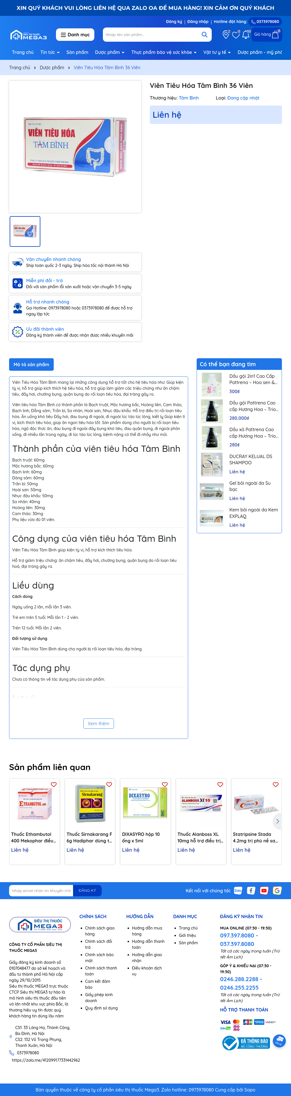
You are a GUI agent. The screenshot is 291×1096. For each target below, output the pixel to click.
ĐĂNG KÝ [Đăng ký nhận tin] (87, 890)
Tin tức (48, 52)
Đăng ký (174, 21)
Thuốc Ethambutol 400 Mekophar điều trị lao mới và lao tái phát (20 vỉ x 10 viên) (33, 837)
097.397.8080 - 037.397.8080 (239, 939)
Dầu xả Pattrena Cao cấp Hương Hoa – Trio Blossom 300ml (252, 433)
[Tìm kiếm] (204, 34)
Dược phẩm (108, 52)
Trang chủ (23, 52)
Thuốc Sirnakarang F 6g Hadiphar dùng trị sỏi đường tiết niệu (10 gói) (89, 837)
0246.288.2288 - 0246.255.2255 (241, 983)
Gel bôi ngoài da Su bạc (250, 486)
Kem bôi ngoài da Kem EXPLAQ (253, 513)
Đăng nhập (198, 21)
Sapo (249, 1090)
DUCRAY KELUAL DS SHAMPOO (250, 459)
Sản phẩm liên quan (50, 767)
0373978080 (265, 21)
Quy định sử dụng (101, 1008)
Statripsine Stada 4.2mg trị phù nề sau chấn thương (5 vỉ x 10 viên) (255, 837)
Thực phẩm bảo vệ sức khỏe (162, 52)
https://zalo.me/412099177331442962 (46, 1060)
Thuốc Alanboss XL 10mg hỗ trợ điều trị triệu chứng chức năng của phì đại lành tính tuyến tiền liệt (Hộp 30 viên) (199, 837)
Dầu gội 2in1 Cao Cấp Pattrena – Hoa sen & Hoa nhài (252, 379)
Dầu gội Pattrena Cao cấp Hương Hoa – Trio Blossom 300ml (252, 406)
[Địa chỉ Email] (55, 890)
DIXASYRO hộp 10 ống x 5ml (141, 837)
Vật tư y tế (215, 52)
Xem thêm (98, 723)
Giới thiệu (187, 935)
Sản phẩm (77, 52)
